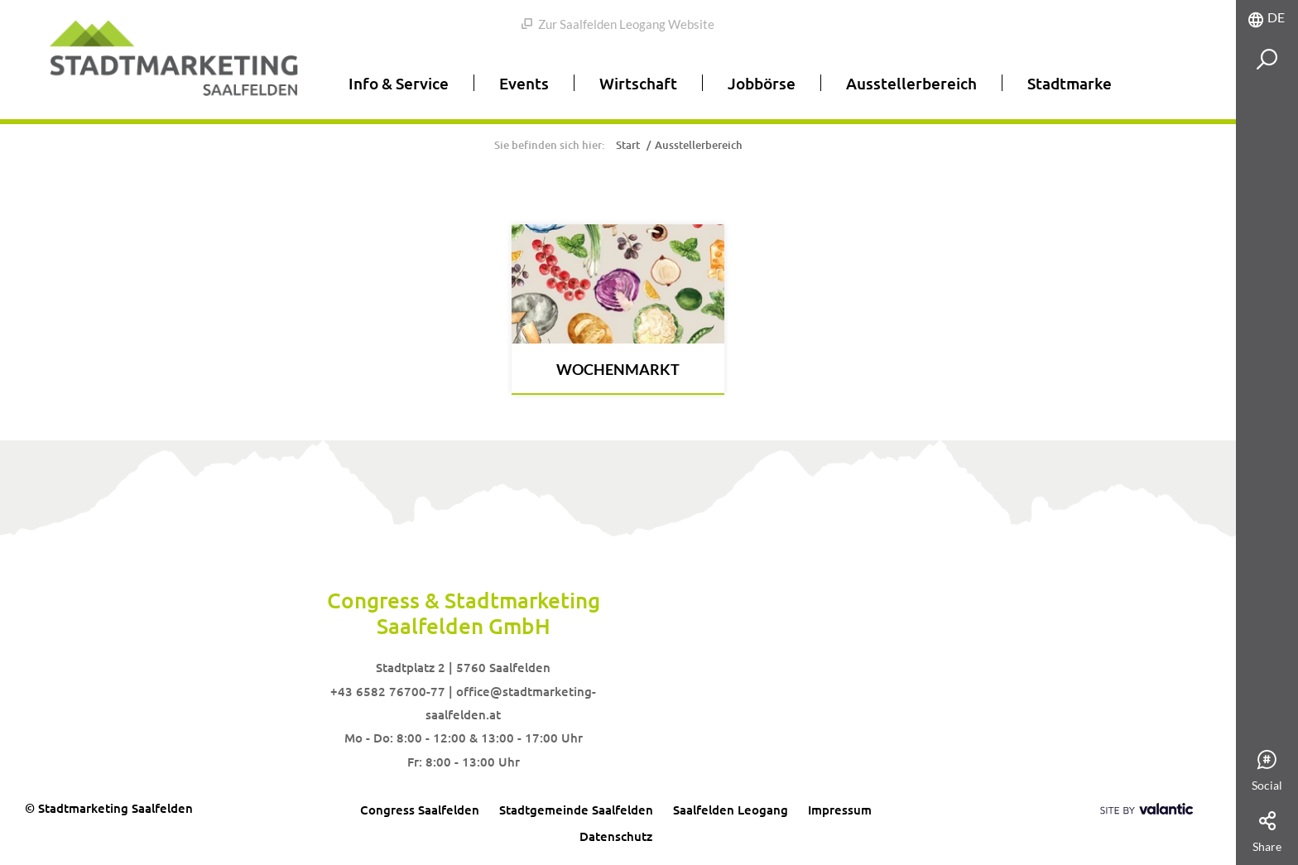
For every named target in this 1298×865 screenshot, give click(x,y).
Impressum (840, 809)
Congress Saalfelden (419, 809)
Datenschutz (615, 836)
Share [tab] (1267, 832)
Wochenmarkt (618, 369)
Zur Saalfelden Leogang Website (618, 24)
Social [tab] (1267, 771)
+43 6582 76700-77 (387, 691)
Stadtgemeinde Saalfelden (576, 809)
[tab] (1267, 18)
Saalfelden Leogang (730, 809)
